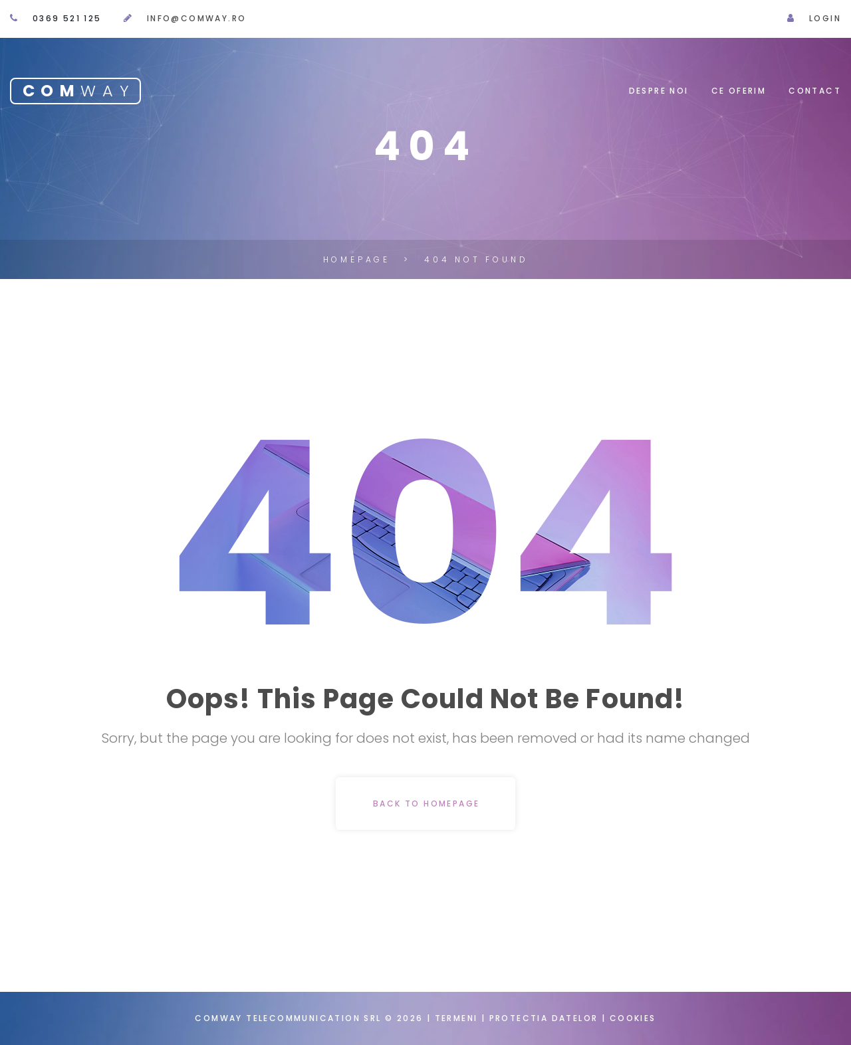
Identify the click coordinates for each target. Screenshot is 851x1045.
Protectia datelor (545, 1018)
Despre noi (659, 90)
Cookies (633, 1018)
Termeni (456, 1018)
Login (825, 18)
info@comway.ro (197, 18)
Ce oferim (739, 90)
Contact (815, 90)
